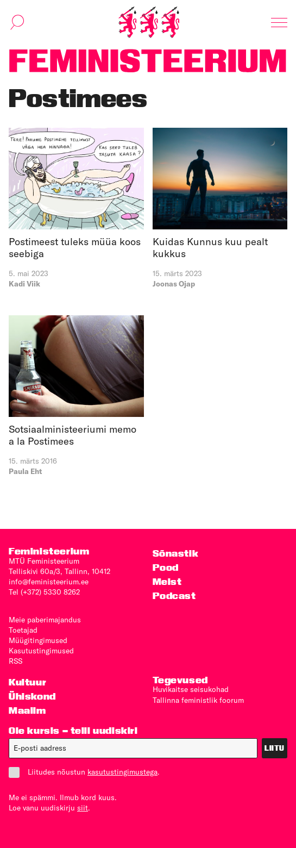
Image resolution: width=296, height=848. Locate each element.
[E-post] (133, 748)
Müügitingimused (38, 640)
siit (82, 808)
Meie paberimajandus (45, 620)
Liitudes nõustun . (84, 772)
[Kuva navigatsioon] (279, 22)
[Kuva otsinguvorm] (17, 22)
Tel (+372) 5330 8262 (44, 592)
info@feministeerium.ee (49, 582)
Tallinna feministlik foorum (198, 700)
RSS (15, 661)
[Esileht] (148, 22)
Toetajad (23, 630)
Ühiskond (32, 696)
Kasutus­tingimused (41, 651)
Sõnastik (176, 553)
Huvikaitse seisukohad (191, 689)
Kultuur (27, 682)
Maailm (27, 710)
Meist (167, 581)
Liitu (274, 748)
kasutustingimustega (122, 772)
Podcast (174, 595)
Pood (166, 567)
